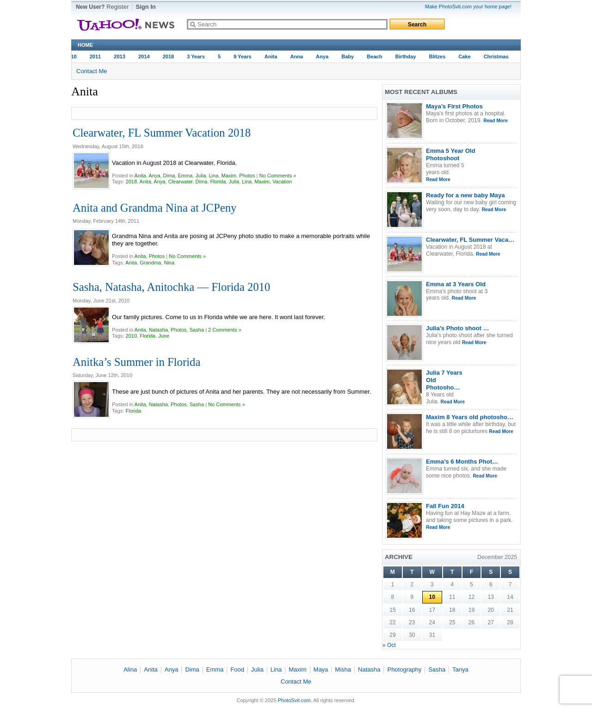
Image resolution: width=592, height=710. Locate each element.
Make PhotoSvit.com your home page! (468, 6)
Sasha (197, 330)
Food (237, 669)
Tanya (460, 669)
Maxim (228, 175)
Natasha (158, 330)
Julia (201, 175)
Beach (376, 56)
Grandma (150, 262)
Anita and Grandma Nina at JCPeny (154, 207)
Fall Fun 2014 (445, 506)
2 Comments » (224, 330)
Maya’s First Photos (454, 106)
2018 (170, 56)
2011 (97, 56)
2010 (73, 56)
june (163, 336)
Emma (185, 175)
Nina (169, 262)
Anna (298, 56)
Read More (495, 120)
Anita (272, 56)
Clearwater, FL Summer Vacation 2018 (162, 132)
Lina (213, 175)
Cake (466, 56)
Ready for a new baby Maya (465, 195)
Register (117, 6)
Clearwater (180, 181)
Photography (404, 669)
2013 (121, 56)
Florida (218, 181)
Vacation (282, 181)
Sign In (145, 6)
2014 (146, 56)
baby (349, 56)
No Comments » (277, 175)
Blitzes (439, 56)
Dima (169, 175)
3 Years (198, 56)
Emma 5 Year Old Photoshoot (450, 154)
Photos (247, 175)
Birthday (407, 56)
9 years (244, 56)
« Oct (389, 645)
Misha (343, 669)
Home (85, 45)
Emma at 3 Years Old (456, 284)
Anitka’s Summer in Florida (136, 362)
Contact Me (91, 71)
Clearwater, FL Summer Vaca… (470, 239)
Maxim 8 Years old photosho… (469, 417)
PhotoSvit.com (294, 700)
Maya (321, 669)
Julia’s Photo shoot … (457, 328)
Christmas (498, 56)
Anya (324, 56)
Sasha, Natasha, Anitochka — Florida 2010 (171, 287)
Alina (130, 669)
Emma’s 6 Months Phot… (462, 461)
